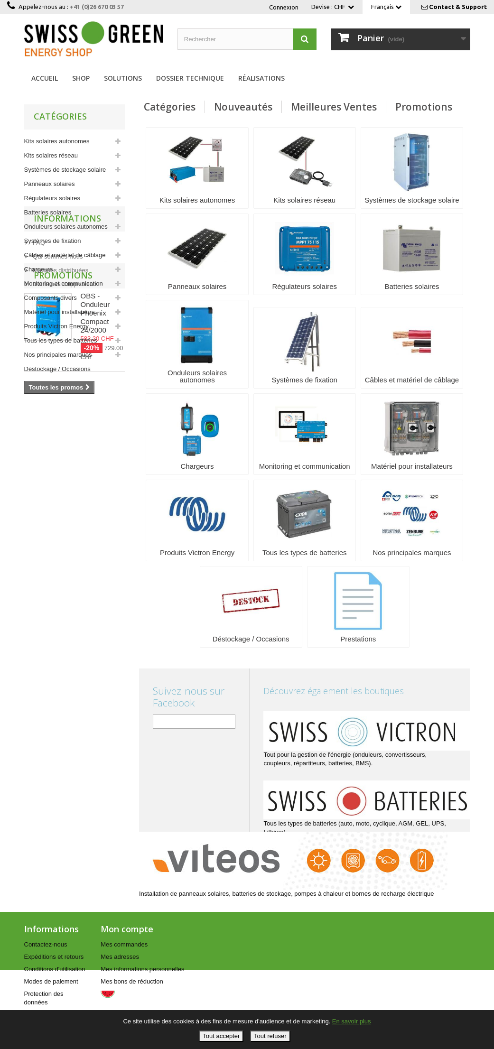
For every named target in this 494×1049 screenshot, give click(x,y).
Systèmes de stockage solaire (65, 169)
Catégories (170, 106)
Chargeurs (38, 269)
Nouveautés (243, 107)
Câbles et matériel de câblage (65, 255)
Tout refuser (270, 1036)
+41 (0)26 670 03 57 (97, 6)
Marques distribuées (60, 464)
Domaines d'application (64, 478)
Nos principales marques (58, 354)
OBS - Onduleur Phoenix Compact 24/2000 (95, 550)
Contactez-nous (45, 944)
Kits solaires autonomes (57, 141)
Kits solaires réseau (51, 155)
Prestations (39, 383)
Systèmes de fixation (52, 240)
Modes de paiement (51, 981)
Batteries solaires (48, 212)
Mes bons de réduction (132, 981)
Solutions (123, 78)
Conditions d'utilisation (54, 969)
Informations (67, 416)
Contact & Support (458, 6)
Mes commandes (124, 944)
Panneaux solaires (49, 183)
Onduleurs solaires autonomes (66, 226)
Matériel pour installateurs (59, 312)
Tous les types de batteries (60, 340)
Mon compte (127, 929)
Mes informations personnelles (142, 969)
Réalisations (261, 78)
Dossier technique (190, 78)
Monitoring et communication (63, 283)
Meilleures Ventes (334, 107)
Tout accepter (221, 1036)
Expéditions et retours (54, 956)
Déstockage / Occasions (57, 368)
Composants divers (50, 297)
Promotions (63, 512)
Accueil (44, 78)
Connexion (283, 7)
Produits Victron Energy (56, 326)
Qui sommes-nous (57, 451)
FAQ (38, 437)
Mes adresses (120, 956)
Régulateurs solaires (52, 198)
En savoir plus (351, 1021)
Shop (81, 78)
